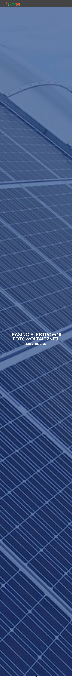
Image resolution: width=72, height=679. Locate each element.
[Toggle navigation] (65, 3)
